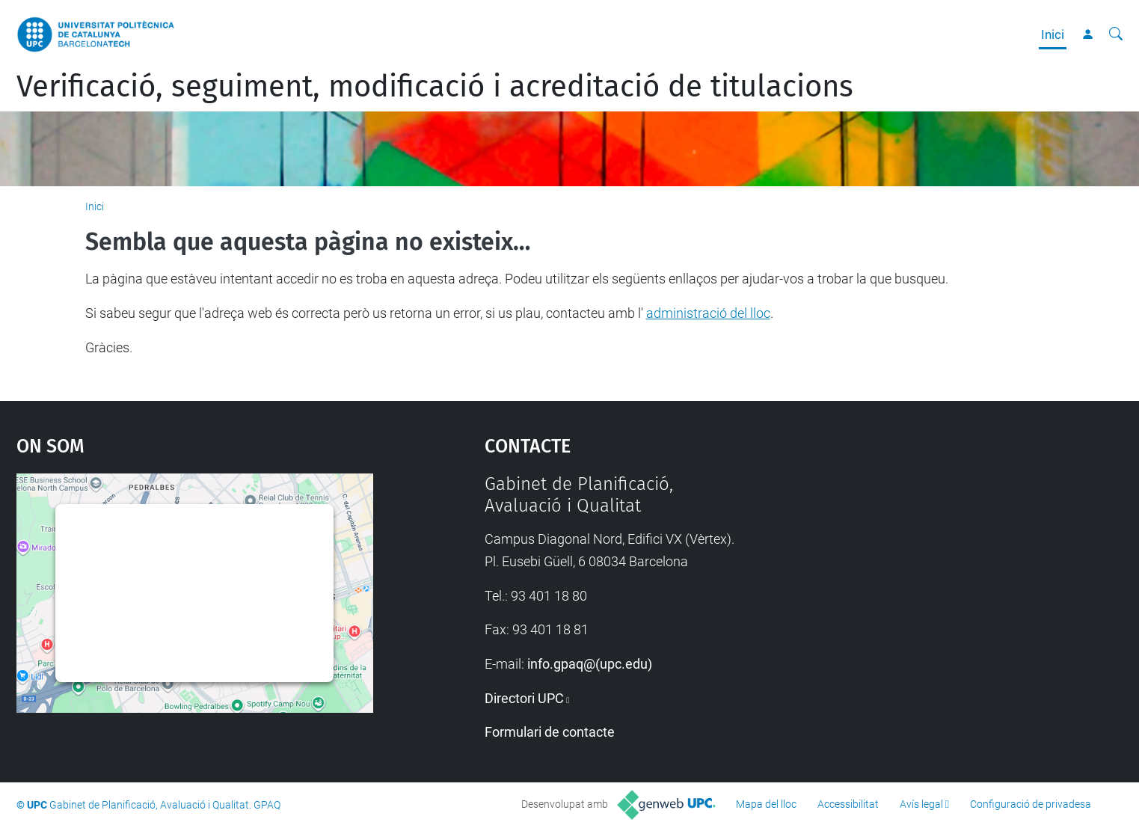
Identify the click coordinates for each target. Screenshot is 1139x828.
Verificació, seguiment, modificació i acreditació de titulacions (434, 87)
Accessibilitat (848, 804)
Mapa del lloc (766, 804)
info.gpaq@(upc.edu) (589, 664)
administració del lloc (708, 313)
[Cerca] (1116, 34)
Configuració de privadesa (1030, 804)
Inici (1052, 34)
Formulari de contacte (550, 732)
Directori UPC (524, 698)
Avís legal (921, 804)
